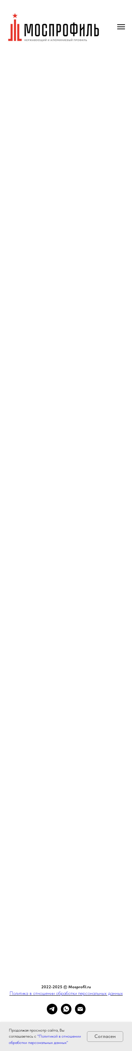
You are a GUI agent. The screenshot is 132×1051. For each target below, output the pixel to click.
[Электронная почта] (80, 1012)
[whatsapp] (66, 1012)
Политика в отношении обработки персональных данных (66, 993)
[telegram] (52, 1012)
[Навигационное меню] (121, 26)
